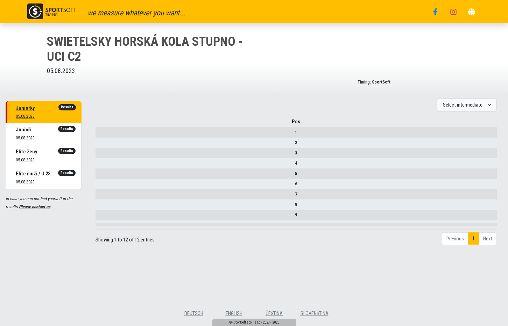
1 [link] (473, 263)
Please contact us (34, 206)
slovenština (315, 314)
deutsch (193, 314)
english (234, 314)
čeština (274, 314)
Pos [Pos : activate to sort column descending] (108, 124)
